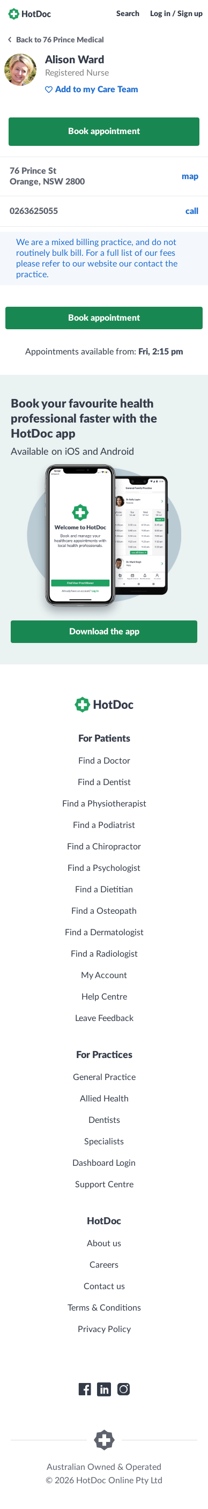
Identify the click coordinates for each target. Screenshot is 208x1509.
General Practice (104, 1077)
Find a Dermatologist (104, 932)
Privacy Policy (104, 1329)
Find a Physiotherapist (104, 804)
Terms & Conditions (104, 1308)
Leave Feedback (104, 1018)
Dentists (104, 1120)
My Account (104, 975)
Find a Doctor (104, 761)
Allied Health (104, 1098)
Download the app (104, 631)
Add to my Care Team (91, 89)
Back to (55, 40)
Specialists (104, 1141)
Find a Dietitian (104, 889)
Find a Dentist (104, 782)
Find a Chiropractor (104, 846)
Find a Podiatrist (104, 825)
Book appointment (104, 131)
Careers (104, 1265)
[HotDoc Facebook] (84, 1389)
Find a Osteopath (104, 911)
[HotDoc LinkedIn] (104, 1389)
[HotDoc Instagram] (123, 1389)
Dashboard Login (104, 1163)
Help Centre (104, 997)
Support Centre (104, 1184)
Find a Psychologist (104, 868)
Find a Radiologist (104, 954)
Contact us (104, 1286)
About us (104, 1243)
